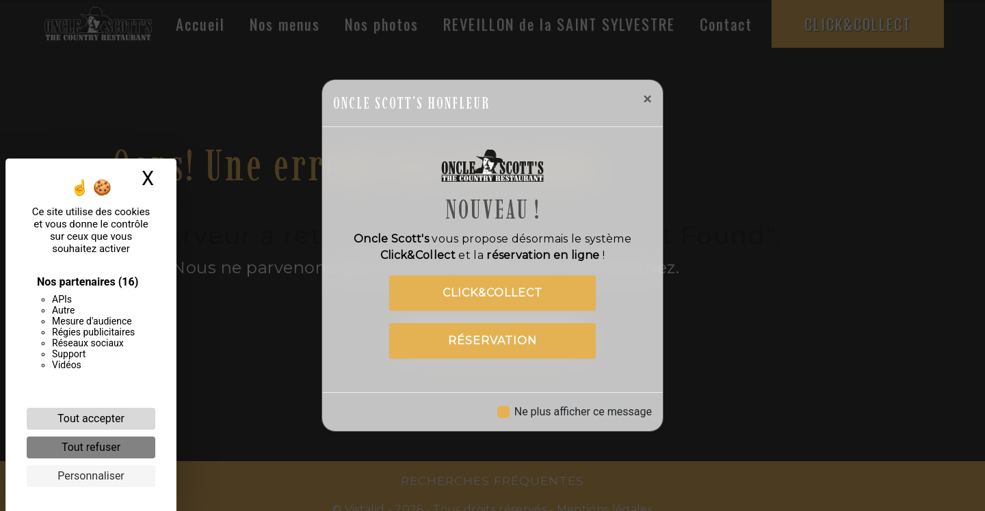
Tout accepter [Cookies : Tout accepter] (90, 418)
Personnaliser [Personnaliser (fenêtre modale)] (90, 475)
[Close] (647, 99)
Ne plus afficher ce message (583, 411)
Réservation (492, 340)
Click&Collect (492, 292)
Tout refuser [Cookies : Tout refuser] (91, 447)
